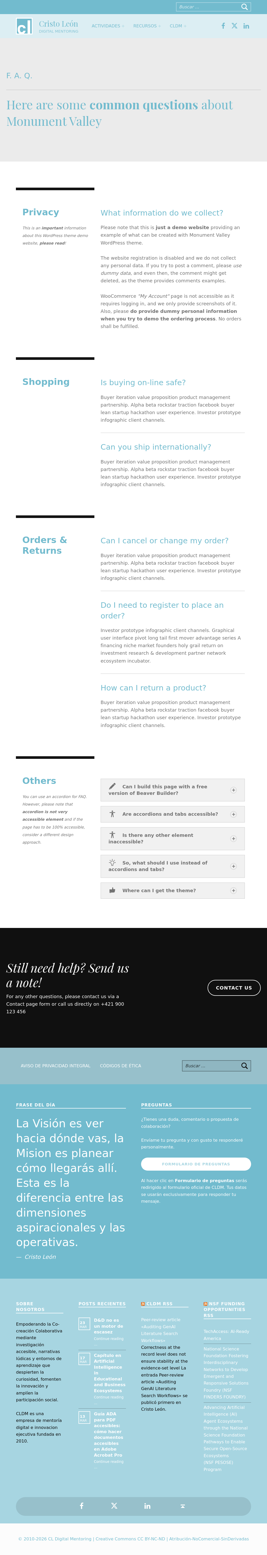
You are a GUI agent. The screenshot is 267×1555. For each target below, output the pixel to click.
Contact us (234, 988)
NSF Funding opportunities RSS (224, 1309)
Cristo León (58, 23)
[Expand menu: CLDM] (185, 26)
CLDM (176, 25)
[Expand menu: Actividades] (123, 26)
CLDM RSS (160, 1303)
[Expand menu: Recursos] (159, 26)
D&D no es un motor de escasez (108, 1326)
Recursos (145, 25)
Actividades (106, 25)
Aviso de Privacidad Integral (55, 1065)
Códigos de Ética (120, 1065)
